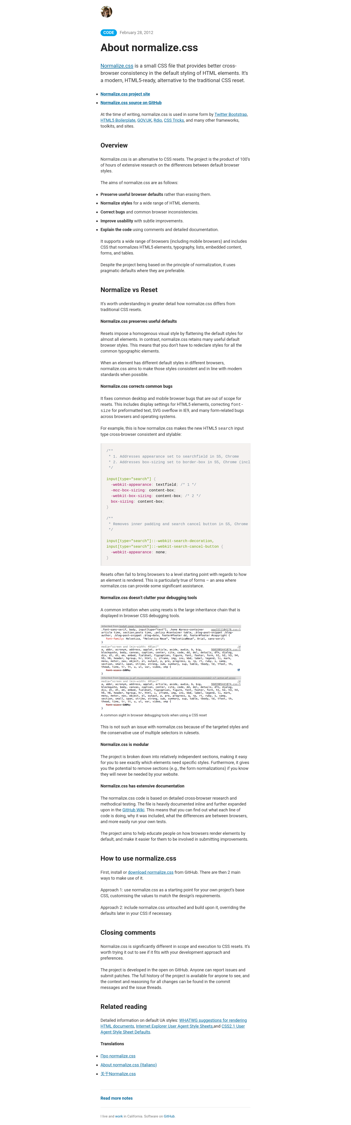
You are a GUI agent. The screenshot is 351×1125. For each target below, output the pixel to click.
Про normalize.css (118, 1055)
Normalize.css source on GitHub (131, 102)
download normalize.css (151, 872)
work (119, 1116)
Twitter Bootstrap (230, 114)
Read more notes (117, 1098)
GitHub (169, 1116)
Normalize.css (117, 66)
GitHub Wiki (133, 809)
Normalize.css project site (125, 93)
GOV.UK (144, 120)
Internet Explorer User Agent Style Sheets (174, 1026)
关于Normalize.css (118, 1073)
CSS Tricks (174, 120)
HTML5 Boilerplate (118, 120)
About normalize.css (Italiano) (129, 1064)
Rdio (158, 120)
